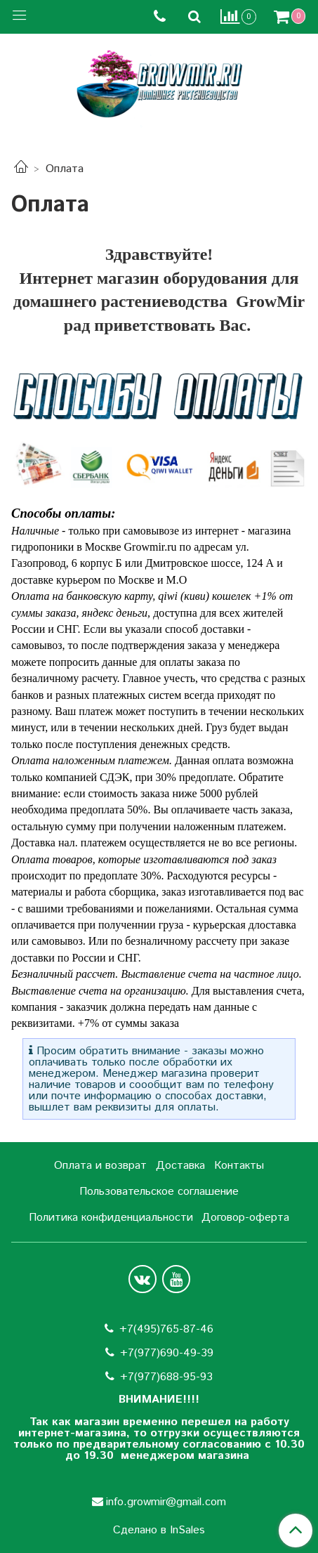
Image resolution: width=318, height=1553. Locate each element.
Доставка (180, 1166)
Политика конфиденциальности (111, 1218)
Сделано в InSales (159, 1530)
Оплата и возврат (100, 1166)
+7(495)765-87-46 (166, 1329)
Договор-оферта (245, 1218)
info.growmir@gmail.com (166, 1502)
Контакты (239, 1166)
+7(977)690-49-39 (166, 1353)
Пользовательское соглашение (159, 1192)
